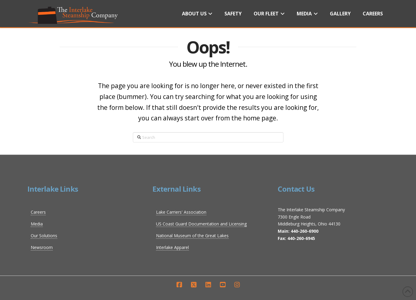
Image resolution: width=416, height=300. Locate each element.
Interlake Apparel (172, 247)
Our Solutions (44, 235)
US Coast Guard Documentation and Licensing (201, 224)
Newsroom (42, 247)
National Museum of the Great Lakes (192, 235)
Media (37, 224)
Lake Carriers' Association (181, 212)
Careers (38, 212)
